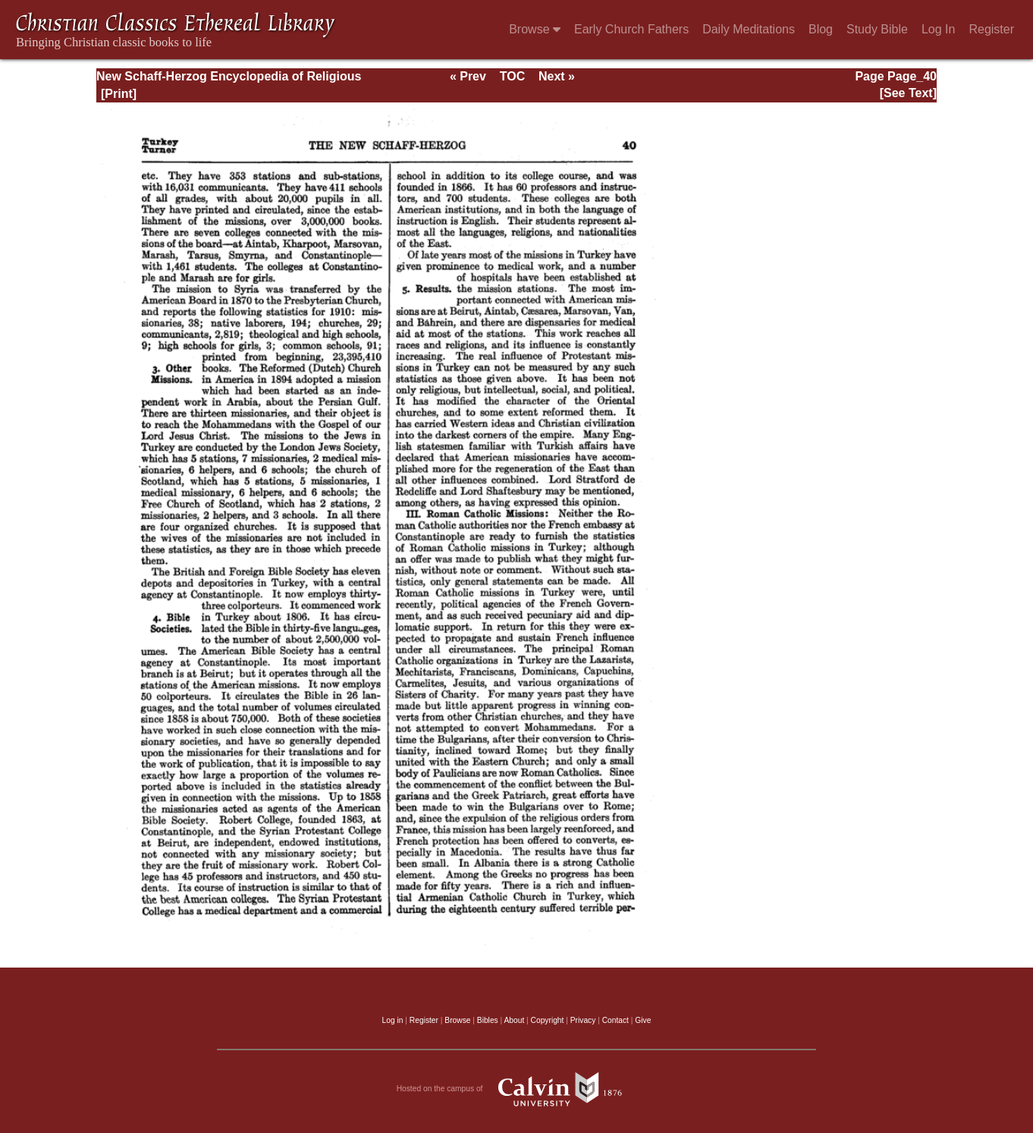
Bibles (487, 1020)
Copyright (547, 1020)
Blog (821, 29)
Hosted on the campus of (517, 1089)
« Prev (468, 76)
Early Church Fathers (631, 29)
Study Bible (877, 29)
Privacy (583, 1020)
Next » (556, 76)
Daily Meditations (748, 29)
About (514, 1020)
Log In (938, 29)
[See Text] (908, 93)
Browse (534, 29)
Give (643, 1020)
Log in (392, 1020)
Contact (615, 1020)
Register (991, 29)
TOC (512, 76)
